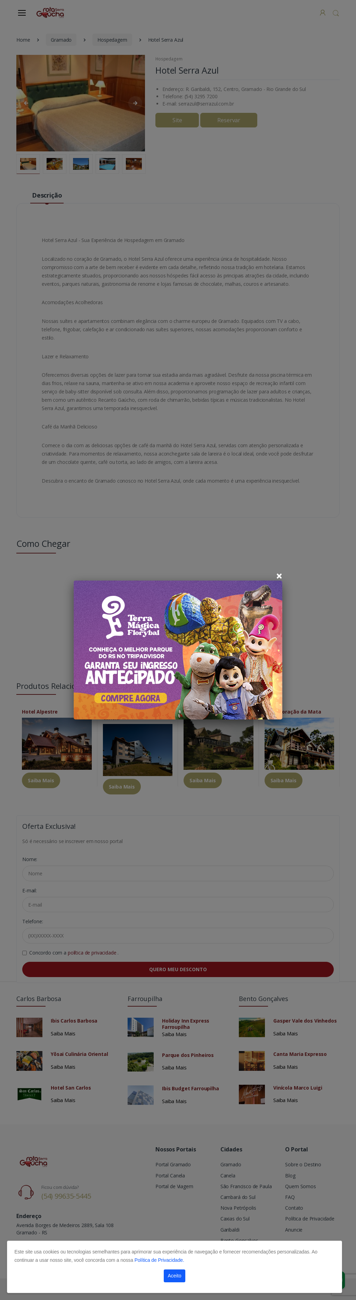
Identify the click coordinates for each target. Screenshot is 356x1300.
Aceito (174, 1275)
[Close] (279, 575)
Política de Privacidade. (159, 1260)
